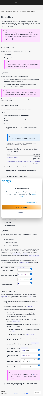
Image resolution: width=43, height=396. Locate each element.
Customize (21, 212)
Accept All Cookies (21, 207)
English (37, 392)
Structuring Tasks (31, 11)
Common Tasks (22, 11)
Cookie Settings (30, 202)
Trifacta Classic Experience (12, 11)
